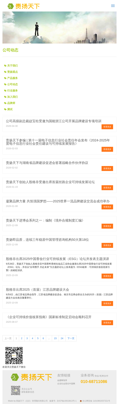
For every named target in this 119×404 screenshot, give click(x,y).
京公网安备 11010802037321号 (95, 401)
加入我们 (12, 96)
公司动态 (12, 84)
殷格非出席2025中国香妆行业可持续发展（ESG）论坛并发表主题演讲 (57, 259)
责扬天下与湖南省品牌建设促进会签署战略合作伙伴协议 (47, 163)
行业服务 (12, 90)
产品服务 (12, 78)
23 (55, 338)
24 (62, 338)
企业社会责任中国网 (66, 383)
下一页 (70, 338)
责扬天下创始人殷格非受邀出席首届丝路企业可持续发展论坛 (50, 182)
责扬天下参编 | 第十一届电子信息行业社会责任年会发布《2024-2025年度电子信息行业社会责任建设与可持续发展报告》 (58, 141)
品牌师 (11, 103)
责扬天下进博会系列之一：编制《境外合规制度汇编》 (45, 220)
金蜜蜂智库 (62, 380)
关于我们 (12, 65)
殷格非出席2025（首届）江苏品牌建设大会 (37, 289)
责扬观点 (12, 71)
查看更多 (107, 127)
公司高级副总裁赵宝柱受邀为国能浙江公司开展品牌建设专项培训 (53, 121)
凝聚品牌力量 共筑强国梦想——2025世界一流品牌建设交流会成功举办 (58, 201)
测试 (10, 109)
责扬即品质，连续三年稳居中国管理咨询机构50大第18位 (47, 239)
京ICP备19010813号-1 (67, 401)
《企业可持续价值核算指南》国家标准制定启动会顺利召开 (49, 317)
